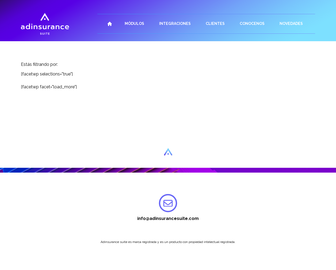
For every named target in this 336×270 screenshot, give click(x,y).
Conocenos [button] (252, 23)
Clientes (215, 23)
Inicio (109, 24)
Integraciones (175, 23)
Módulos (134, 23)
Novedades (291, 23)
